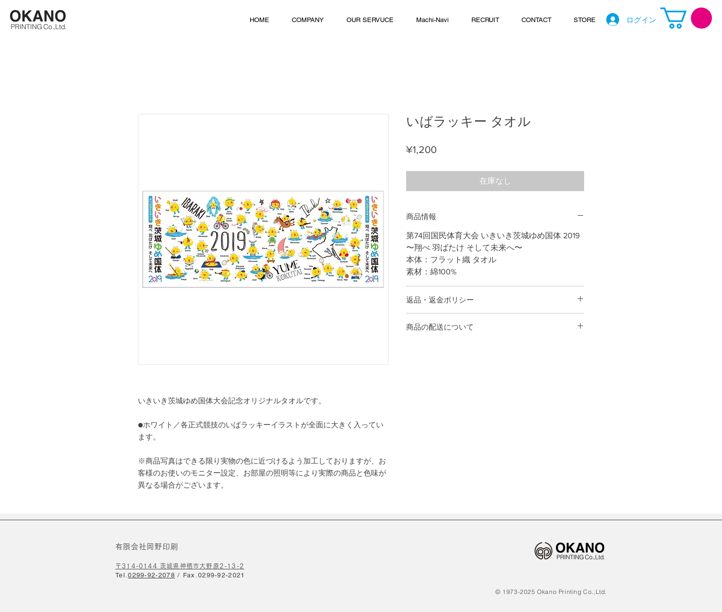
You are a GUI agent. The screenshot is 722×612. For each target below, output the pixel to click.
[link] (686, 18)
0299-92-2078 (151, 575)
